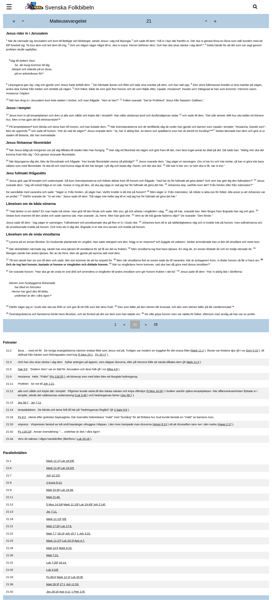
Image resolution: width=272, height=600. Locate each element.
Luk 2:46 (81, 395)
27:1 (62, 584)
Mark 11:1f (53, 460)
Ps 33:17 (100, 354)
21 (135, 324)
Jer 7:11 (36, 402)
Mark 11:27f (53, 540)
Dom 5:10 (252, 350)
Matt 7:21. (52, 555)
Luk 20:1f (68, 540)
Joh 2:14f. (99, 504)
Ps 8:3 (22, 417)
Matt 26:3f (52, 584)
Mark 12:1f (63, 577)
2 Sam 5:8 (120, 409)
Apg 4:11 (64, 591)
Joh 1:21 (48, 383)
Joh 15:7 (70, 533)
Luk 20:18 (83, 438)
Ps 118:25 (57, 376)
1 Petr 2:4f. (78, 591)
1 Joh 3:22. (84, 533)
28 (155, 324)
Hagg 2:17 (224, 424)
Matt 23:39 (53, 490)
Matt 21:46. (53, 497)
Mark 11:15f (70, 504)
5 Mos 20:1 (86, 354)
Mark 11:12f (53, 519)
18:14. (63, 562)
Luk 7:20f (52, 562)
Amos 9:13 (160, 424)
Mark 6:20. (65, 548)
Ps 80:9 (51, 577)
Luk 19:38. (67, 490)
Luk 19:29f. (67, 460)
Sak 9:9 (22, 369)
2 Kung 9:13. (54, 482)
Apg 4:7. (79, 540)
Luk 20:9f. (77, 577)
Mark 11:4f (53, 468)
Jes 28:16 (52, 591)
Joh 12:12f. (53, 475)
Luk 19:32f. (67, 468)
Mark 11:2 (197, 350)
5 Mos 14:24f (54, 504)
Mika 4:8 (112, 369)
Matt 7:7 (51, 533)
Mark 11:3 (192, 362)
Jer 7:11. (51, 511)
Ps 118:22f (24, 431)
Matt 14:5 (52, 548)
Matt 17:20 (53, 526)
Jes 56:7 (126, 395)
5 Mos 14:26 (155, 391)
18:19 (60, 533)
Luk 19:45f (85, 504)
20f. (64, 519)
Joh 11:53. (72, 584)
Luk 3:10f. (52, 569)
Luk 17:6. (66, 526)
